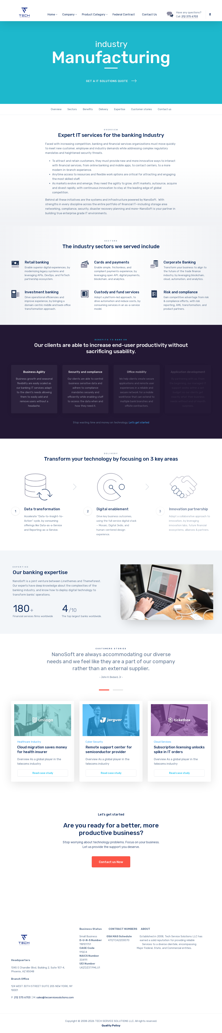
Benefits (88, 109)
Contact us (164, 109)
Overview (56, 109)
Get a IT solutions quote (107, 81)
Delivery (103, 109)
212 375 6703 (189, 16)
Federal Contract (124, 14)
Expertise (119, 109)
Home (51, 14)
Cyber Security (94, 741)
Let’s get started (139, 422)
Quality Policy (111, 1025)
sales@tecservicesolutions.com (55, 997)
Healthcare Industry (29, 741)
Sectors (72, 109)
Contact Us (149, 14)
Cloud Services (162, 741)
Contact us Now (111, 862)
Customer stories (141, 109)
